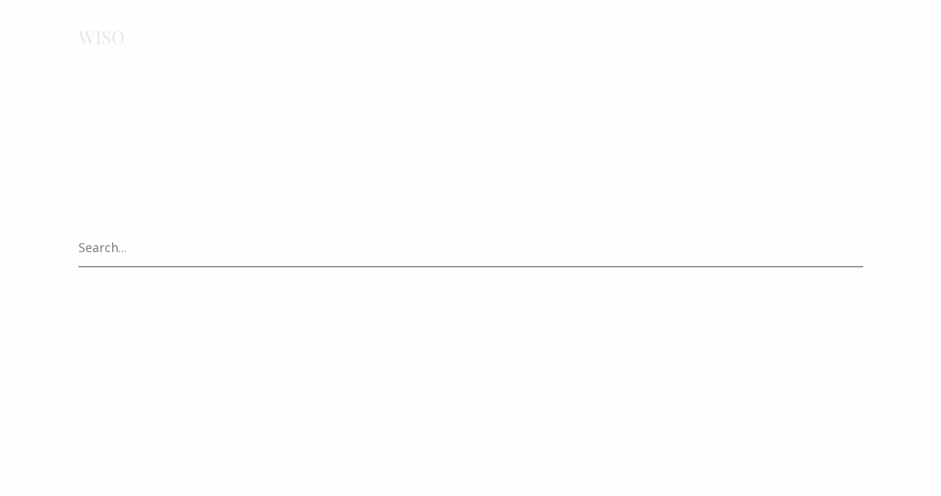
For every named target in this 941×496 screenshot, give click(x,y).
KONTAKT (479, 37)
